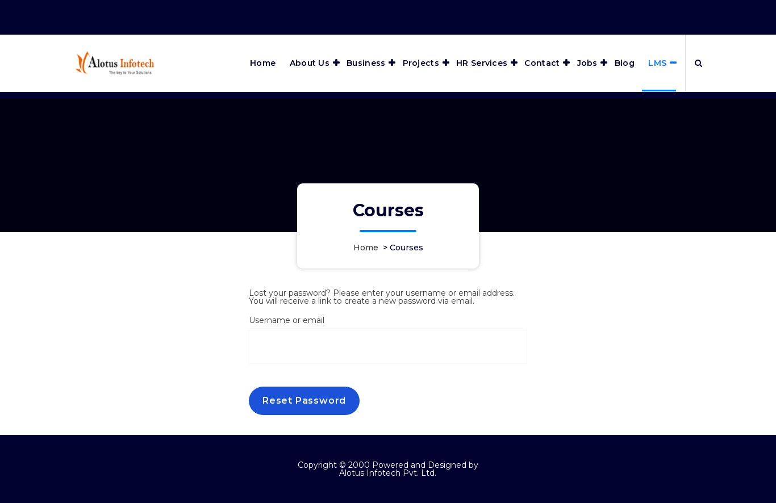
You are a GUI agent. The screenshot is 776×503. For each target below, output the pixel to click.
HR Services (481, 63)
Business (366, 63)
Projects (421, 63)
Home (263, 63)
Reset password (304, 400)
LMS (657, 63)
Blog (625, 63)
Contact (542, 63)
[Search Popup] (698, 63)
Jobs (587, 63)
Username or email (286, 320)
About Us (309, 63)
